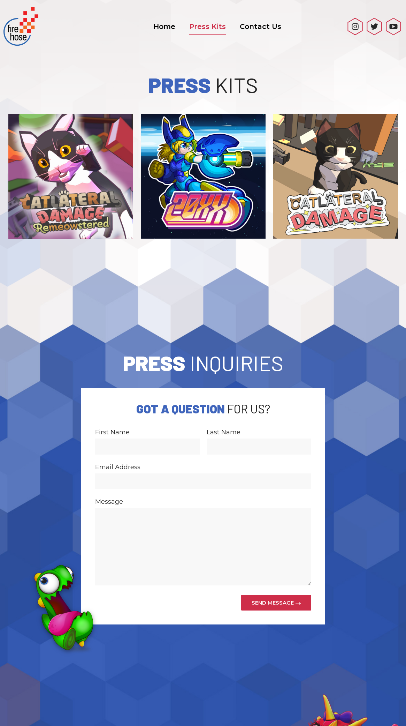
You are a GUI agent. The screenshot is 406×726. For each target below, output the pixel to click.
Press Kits (207, 26)
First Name (112, 387)
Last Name (223, 387)
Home (164, 26)
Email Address (117, 422)
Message (109, 456)
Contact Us (260, 26)
